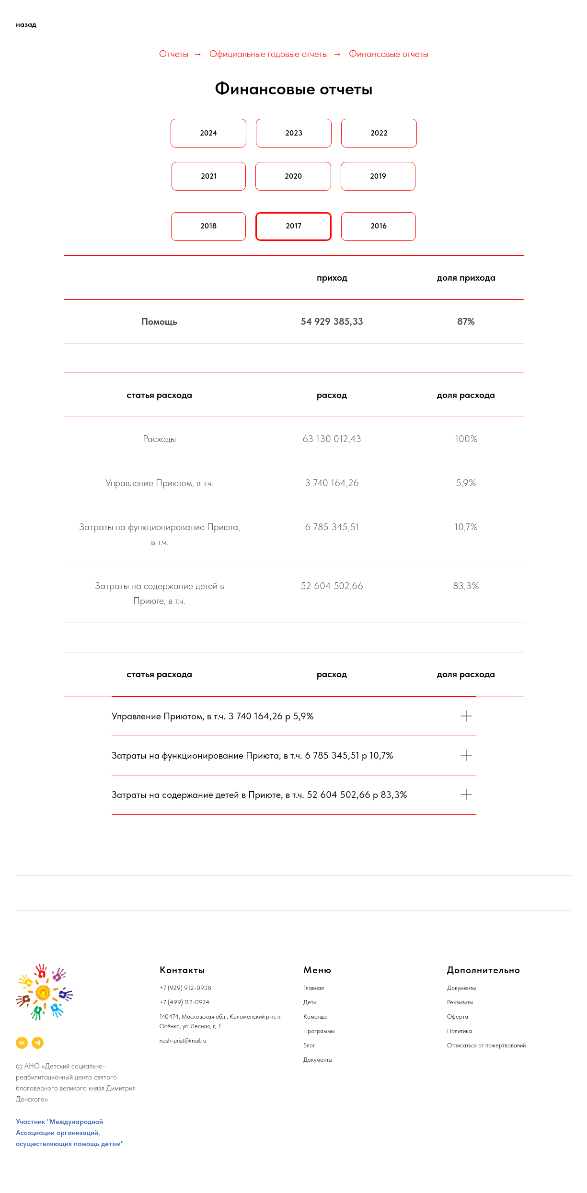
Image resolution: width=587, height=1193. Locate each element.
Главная (313, 987)
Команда (315, 1016)
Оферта (457, 1016)
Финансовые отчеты (388, 53)
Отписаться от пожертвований (486, 1045)
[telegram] (38, 1043)
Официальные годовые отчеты (268, 53)
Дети (309, 1002)
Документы (317, 1059)
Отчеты (173, 53)
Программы (318, 1030)
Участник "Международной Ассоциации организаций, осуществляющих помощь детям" (70, 1132)
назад (26, 24)
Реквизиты (460, 1002)
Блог (309, 1045)
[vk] (22, 1043)
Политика (459, 1030)
